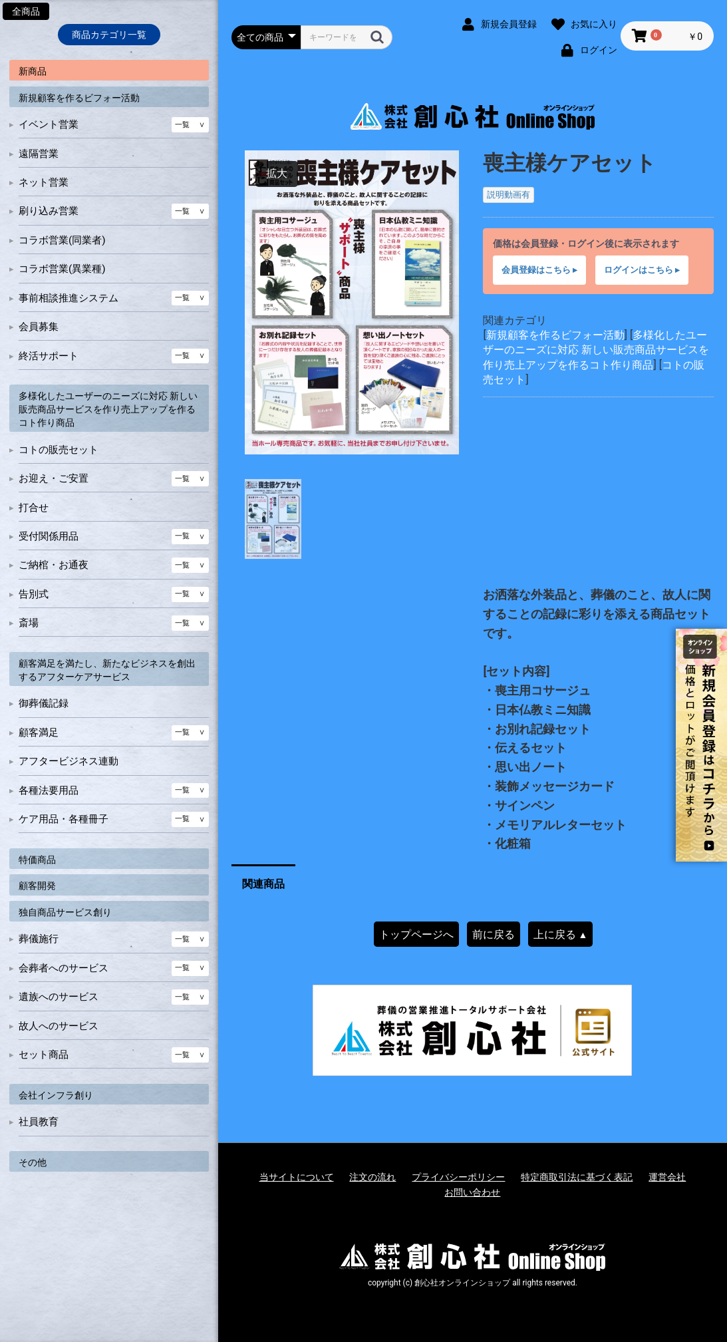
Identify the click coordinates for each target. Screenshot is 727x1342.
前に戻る (493, 934)
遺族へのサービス (58, 997)
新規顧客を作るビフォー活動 (79, 97)
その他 (33, 1162)
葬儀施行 (39, 939)
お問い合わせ (472, 1192)
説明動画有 (508, 195)
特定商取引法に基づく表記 (577, 1177)
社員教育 (39, 1122)
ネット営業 (44, 182)
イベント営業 (48, 124)
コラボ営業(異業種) (62, 269)
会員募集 (39, 327)
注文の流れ (372, 1177)
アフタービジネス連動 (68, 761)
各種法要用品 (48, 790)
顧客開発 (37, 885)
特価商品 (37, 859)
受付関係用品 (48, 536)
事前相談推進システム (68, 298)
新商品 (33, 71)
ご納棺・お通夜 (53, 565)
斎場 (29, 623)
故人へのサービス (58, 1026)
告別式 (34, 594)
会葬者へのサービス (63, 968)
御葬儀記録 (44, 703)
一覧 (182, 124)
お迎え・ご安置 (53, 478)
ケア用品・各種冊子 (63, 819)
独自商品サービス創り (65, 912)
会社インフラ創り (56, 1095)
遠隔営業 (39, 154)
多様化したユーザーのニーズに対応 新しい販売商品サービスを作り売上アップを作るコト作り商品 (108, 409)
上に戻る (560, 934)
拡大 (276, 173)
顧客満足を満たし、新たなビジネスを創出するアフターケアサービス (107, 670)
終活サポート (48, 356)
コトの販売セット (58, 450)
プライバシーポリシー (458, 1177)
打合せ (34, 508)
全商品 (26, 11)
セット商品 (44, 1055)
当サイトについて (296, 1177)
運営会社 (667, 1177)
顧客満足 (39, 733)
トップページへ (416, 934)
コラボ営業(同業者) (62, 240)
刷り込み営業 (48, 211)
